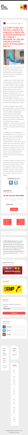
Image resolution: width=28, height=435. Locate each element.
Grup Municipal (14, 380)
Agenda (14, 401)
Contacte (14, 419)
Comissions (14, 392)
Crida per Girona (18, 430)
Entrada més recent (7, 221)
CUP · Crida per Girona (12, 23)
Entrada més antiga (21, 221)
